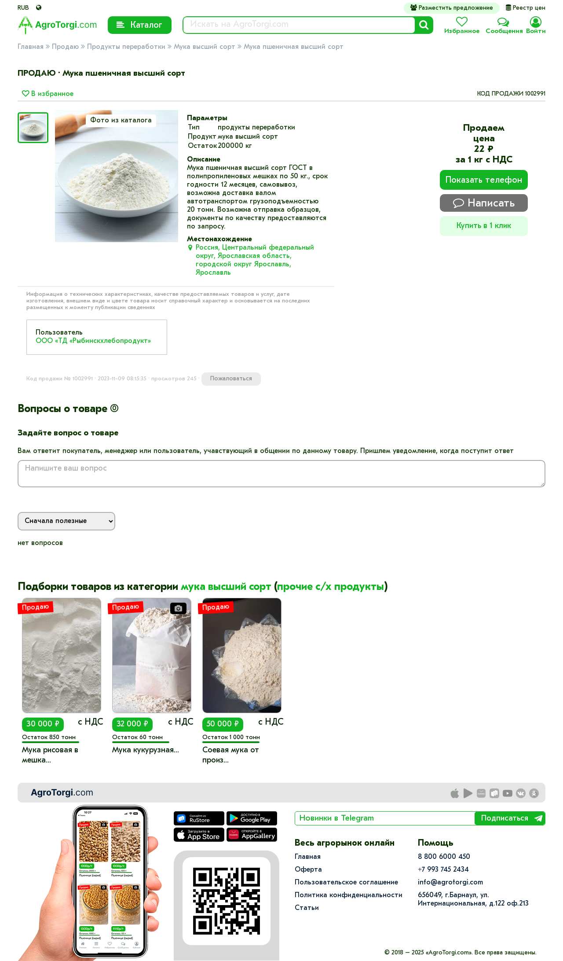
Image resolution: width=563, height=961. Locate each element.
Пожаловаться (231, 379)
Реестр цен (525, 8)
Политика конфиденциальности (348, 895)
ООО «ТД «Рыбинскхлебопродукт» (93, 341)
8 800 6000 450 (444, 857)
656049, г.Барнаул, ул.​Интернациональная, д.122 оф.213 (473, 899)
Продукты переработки (126, 47)
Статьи (307, 908)
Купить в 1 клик (484, 226)
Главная (31, 47)
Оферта (308, 869)
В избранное (47, 94)
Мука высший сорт (204, 47)
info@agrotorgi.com (450, 882)
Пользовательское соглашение (346, 882)
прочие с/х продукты (330, 587)
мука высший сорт (226, 587)
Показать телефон (484, 180)
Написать (484, 203)
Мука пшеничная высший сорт (294, 47)
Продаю (65, 47)
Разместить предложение (451, 7)
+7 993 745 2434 (443, 869)
